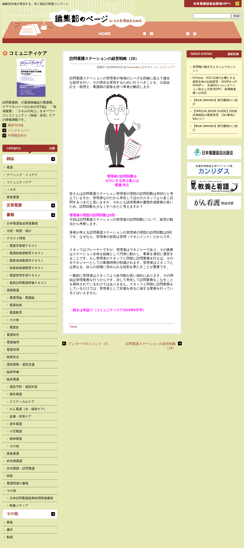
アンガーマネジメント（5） (89, 344)
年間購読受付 (17, 135)
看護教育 (16, 312)
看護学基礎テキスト (24, 245)
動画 (10, 537)
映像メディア (19, 505)
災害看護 (14, 205)
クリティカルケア (22, 401)
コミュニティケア (164, 67)
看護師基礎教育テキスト (27, 253)
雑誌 (10, 159)
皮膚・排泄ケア (20, 416)
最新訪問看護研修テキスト (28, 283)
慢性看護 (16, 394)
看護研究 (13, 335)
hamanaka (133, 67)
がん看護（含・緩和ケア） (28, 409)
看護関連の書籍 (17, 483)
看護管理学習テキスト (25, 275)
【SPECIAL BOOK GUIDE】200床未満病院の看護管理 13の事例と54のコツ (215, 114)
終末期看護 (14, 461)
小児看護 (16, 431)
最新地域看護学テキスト (27, 260)
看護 (10, 167)
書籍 (10, 215)
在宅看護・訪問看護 (21, 468)
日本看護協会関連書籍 (22, 223)
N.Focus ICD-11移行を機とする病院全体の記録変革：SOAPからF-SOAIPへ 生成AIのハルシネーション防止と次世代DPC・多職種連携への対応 (215, 85)
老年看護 (16, 424)
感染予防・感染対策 (24, 386)
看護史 (14, 327)
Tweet (73, 326)
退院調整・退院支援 (21, 364)
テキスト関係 (16, 238)
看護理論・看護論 (22, 297)
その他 (14, 320)
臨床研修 (13, 372)
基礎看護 (13, 290)
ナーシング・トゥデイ (22, 175)
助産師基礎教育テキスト (27, 268)
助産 (10, 476)
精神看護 (16, 438)
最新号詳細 (15, 125)
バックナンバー (19, 130)
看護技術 (16, 305)
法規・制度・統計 (19, 231)
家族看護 (13, 197)
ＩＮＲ (11, 189)
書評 (10, 529)
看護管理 (13, 349)
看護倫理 (13, 342)
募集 (10, 522)
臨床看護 (13, 379)
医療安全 (13, 357)
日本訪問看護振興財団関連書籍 (31, 498)
